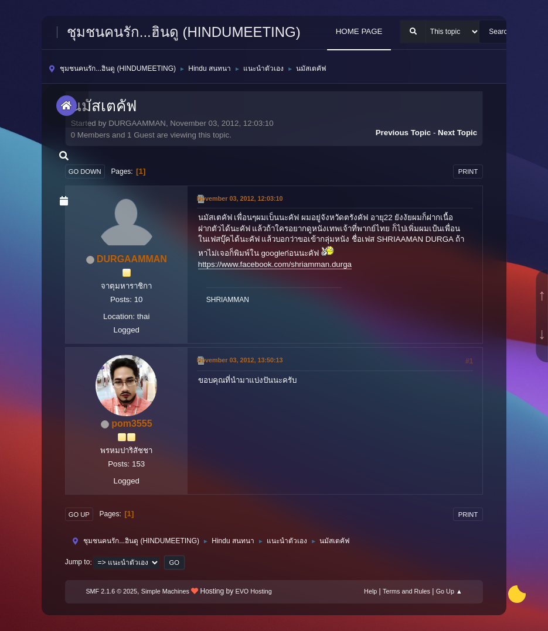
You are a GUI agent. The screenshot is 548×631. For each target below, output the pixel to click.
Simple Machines (165, 591)
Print (468, 171)
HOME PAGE (359, 31)
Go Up (79, 514)
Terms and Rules (406, 591)
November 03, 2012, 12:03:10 (240, 198)
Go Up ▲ (449, 591)
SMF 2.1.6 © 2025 (111, 591)
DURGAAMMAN (132, 259)
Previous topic (403, 132)
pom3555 (131, 423)
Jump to (77, 562)
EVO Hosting (253, 591)
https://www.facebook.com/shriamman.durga (275, 264)
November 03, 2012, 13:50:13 (240, 359)
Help (370, 591)
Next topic (457, 132)
